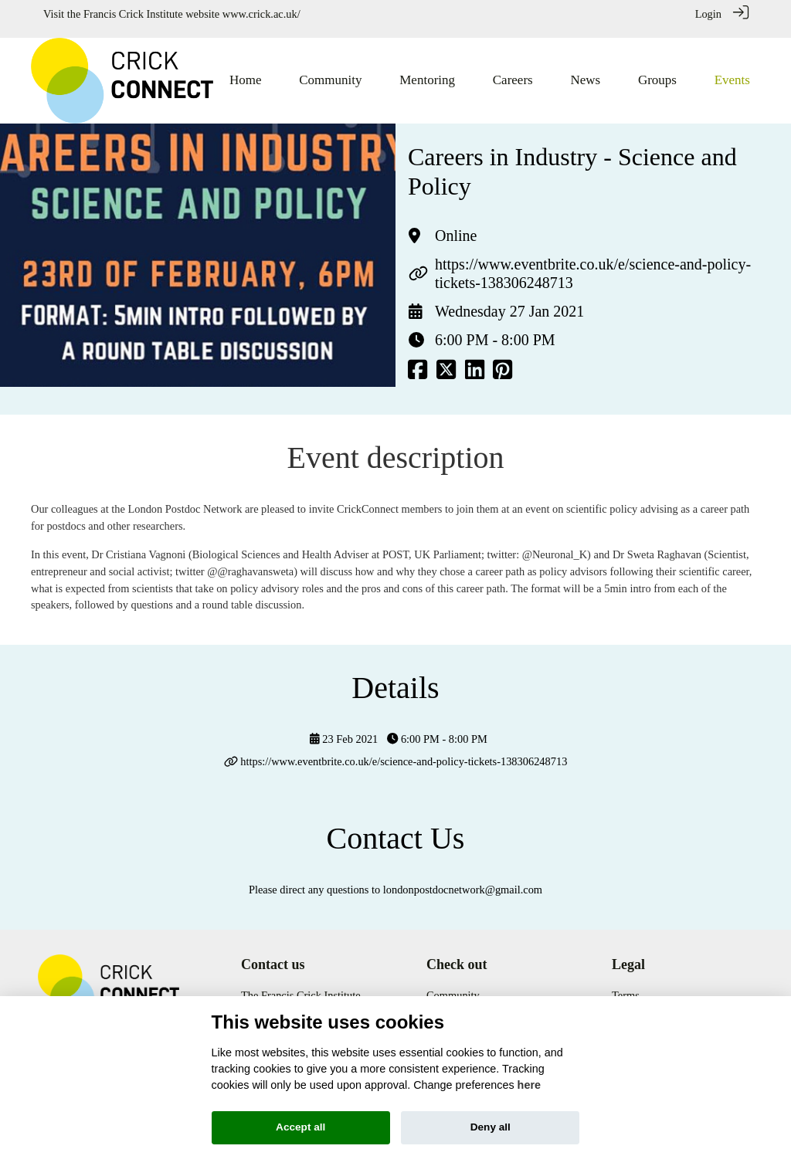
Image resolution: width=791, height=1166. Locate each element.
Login (708, 14)
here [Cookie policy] (529, 1085)
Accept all (300, 1127)
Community (453, 986)
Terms (626, 986)
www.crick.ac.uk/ (261, 14)
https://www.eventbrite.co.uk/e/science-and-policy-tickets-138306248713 (403, 753)
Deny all (490, 1127)
